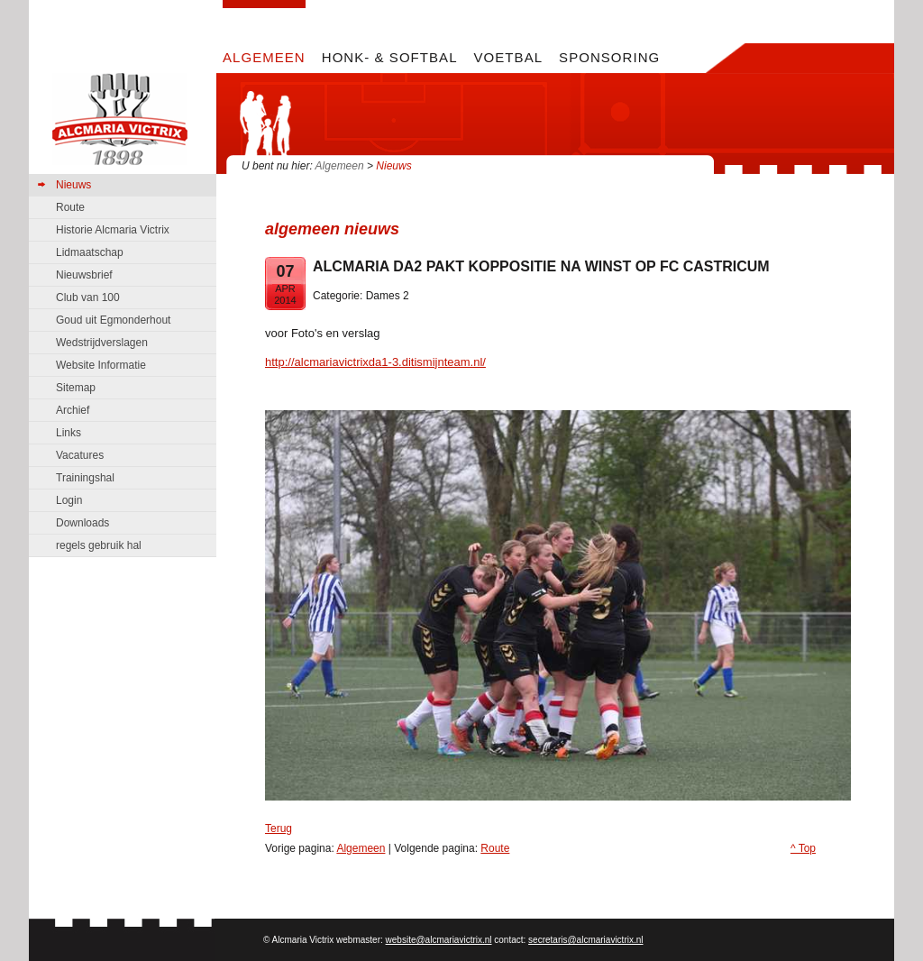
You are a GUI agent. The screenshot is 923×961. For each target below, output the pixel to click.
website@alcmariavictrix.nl (439, 940)
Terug (278, 828)
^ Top (803, 848)
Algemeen (339, 166)
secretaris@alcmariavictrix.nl (585, 940)
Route (494, 848)
